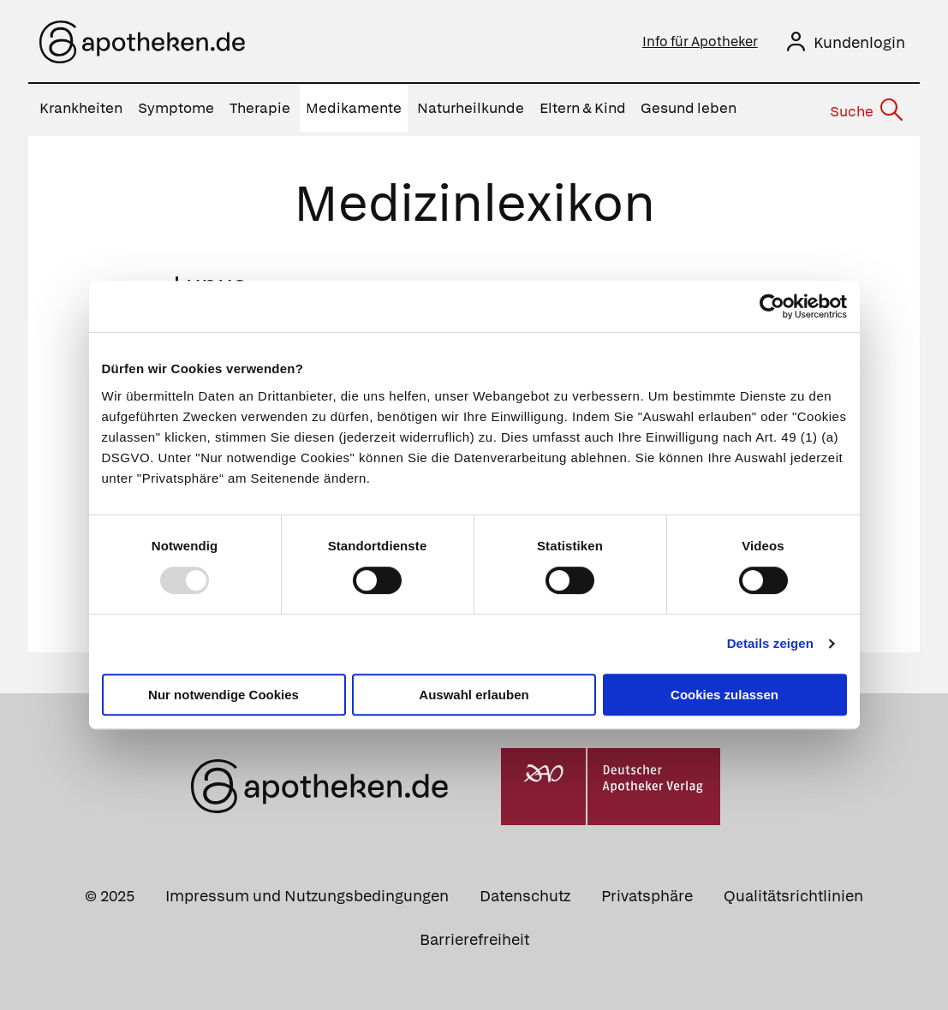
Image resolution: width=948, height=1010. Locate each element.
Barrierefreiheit (474, 935)
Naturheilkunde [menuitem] (470, 107)
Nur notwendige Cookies (223, 694)
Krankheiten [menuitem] (80, 107)
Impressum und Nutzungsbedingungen (307, 891)
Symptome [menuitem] (176, 107)
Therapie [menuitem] (260, 107)
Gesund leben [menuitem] (688, 107)
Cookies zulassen (724, 694)
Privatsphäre (647, 891)
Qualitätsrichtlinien (793, 891)
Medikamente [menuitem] (354, 107)
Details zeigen (770, 643)
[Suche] (865, 108)
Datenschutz (525, 891)
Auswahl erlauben (473, 694)
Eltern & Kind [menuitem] (583, 107)
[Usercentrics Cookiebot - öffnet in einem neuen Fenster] (772, 306)
